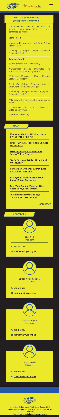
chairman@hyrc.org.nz (25, 293)
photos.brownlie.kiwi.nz (38, 414)
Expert (22, 409)
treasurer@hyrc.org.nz (25, 376)
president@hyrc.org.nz (25, 251)
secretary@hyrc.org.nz (25, 334)
